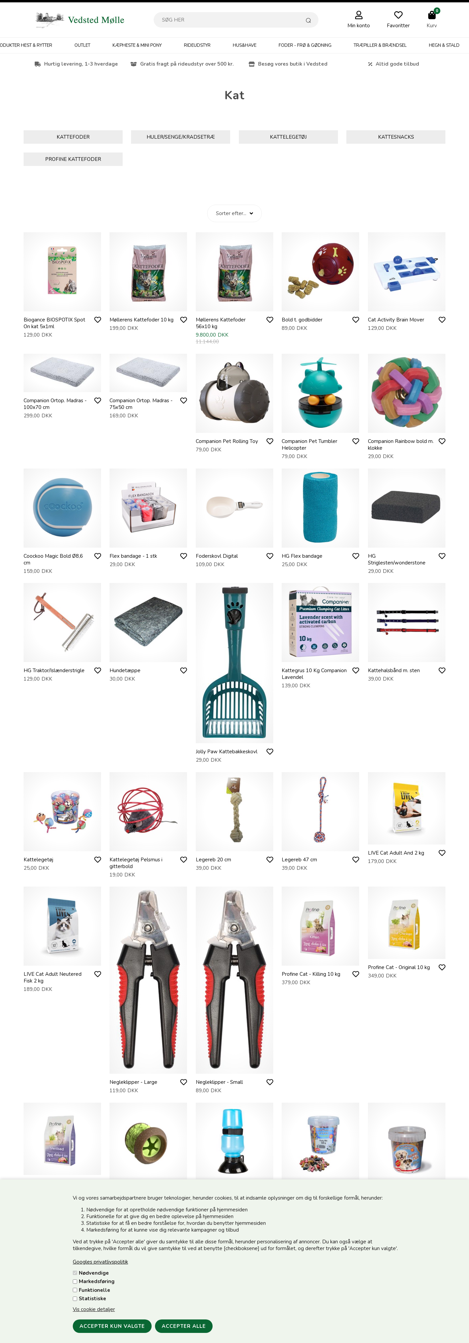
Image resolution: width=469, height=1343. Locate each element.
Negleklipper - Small (219, 1082)
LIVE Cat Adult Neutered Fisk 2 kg (53, 977)
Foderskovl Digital (217, 556)
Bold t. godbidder (302, 319)
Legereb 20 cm (213, 859)
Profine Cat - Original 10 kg (399, 967)
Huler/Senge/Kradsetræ (181, 137)
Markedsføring (97, 1281)
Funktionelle (94, 1290)
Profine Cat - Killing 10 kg (311, 974)
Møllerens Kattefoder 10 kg (142, 319)
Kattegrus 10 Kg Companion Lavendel (314, 674)
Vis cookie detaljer (94, 1309)
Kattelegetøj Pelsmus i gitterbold (136, 863)
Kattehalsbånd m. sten (394, 670)
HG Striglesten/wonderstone (397, 559)
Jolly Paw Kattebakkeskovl (226, 751)
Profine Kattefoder (73, 159)
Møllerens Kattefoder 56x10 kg (221, 323)
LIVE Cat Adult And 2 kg (396, 853)
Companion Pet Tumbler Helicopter (309, 444)
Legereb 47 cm (299, 859)
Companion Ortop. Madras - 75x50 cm (141, 404)
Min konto (358, 25)
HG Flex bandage (302, 556)
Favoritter (398, 25)
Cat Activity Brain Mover (396, 319)
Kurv (432, 25)
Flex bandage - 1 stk (133, 556)
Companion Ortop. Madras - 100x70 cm (55, 404)
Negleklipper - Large (133, 1082)
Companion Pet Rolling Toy (227, 441)
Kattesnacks (396, 137)
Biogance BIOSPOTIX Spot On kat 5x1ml (54, 323)
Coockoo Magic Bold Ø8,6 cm (53, 559)
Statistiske (92, 1298)
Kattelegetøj (288, 137)
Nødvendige (94, 1273)
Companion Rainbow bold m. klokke (401, 444)
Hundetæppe (125, 670)
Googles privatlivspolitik (100, 1262)
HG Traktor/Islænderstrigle (54, 670)
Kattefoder (73, 137)
